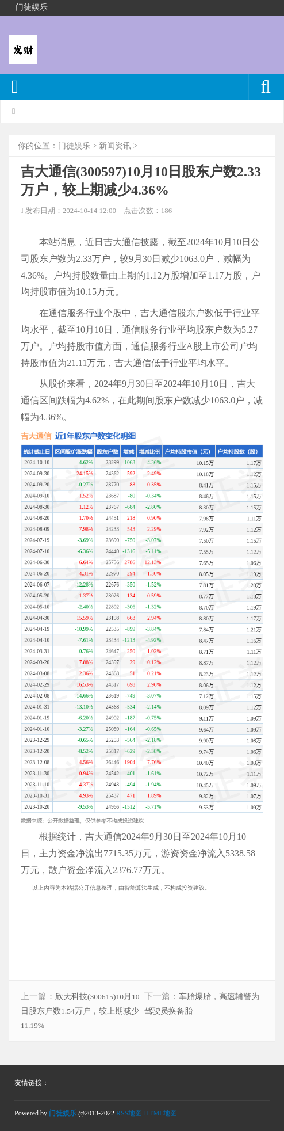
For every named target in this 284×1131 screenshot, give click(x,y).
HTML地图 (160, 1113)
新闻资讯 (115, 146)
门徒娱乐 (74, 146)
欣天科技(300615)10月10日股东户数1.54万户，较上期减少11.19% (80, 1011)
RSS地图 (129, 1113)
